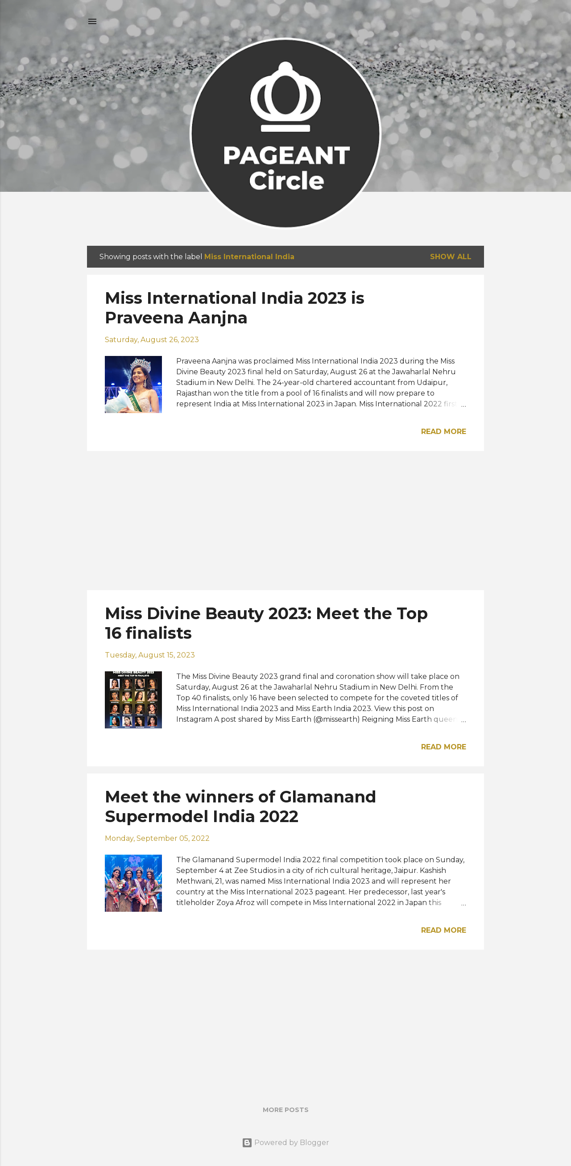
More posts (286, 1110)
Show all (451, 256)
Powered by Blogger (285, 1142)
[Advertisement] (285, 520)
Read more (443, 431)
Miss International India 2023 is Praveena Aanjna (234, 307)
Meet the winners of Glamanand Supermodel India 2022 (241, 806)
